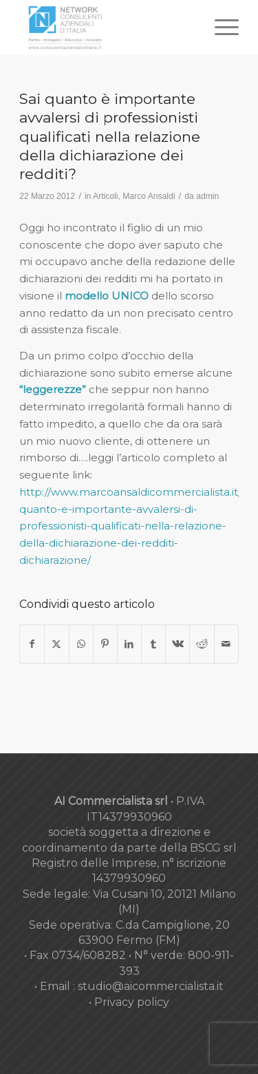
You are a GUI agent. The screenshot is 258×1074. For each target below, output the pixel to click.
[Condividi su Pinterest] (105, 644)
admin (207, 196)
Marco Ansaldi (148, 196)
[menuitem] (220, 27)
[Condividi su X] (56, 644)
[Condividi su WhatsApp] (81, 644)
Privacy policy (131, 1002)
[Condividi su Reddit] (201, 644)
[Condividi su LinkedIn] (129, 644)
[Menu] (220, 27)
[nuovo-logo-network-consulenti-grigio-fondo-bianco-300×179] (107, 27)
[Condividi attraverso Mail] (226, 644)
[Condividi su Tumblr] (153, 644)
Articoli (105, 196)
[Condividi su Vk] (177, 644)
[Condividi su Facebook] (32, 644)
